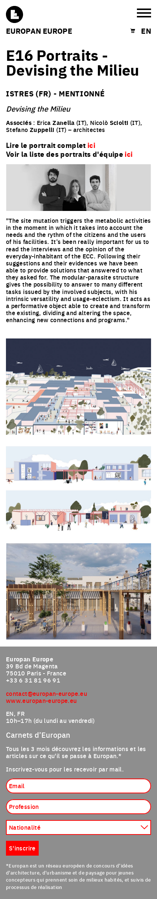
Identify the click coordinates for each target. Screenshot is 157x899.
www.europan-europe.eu (41, 700)
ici (128, 154)
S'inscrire (22, 848)
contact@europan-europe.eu (46, 693)
